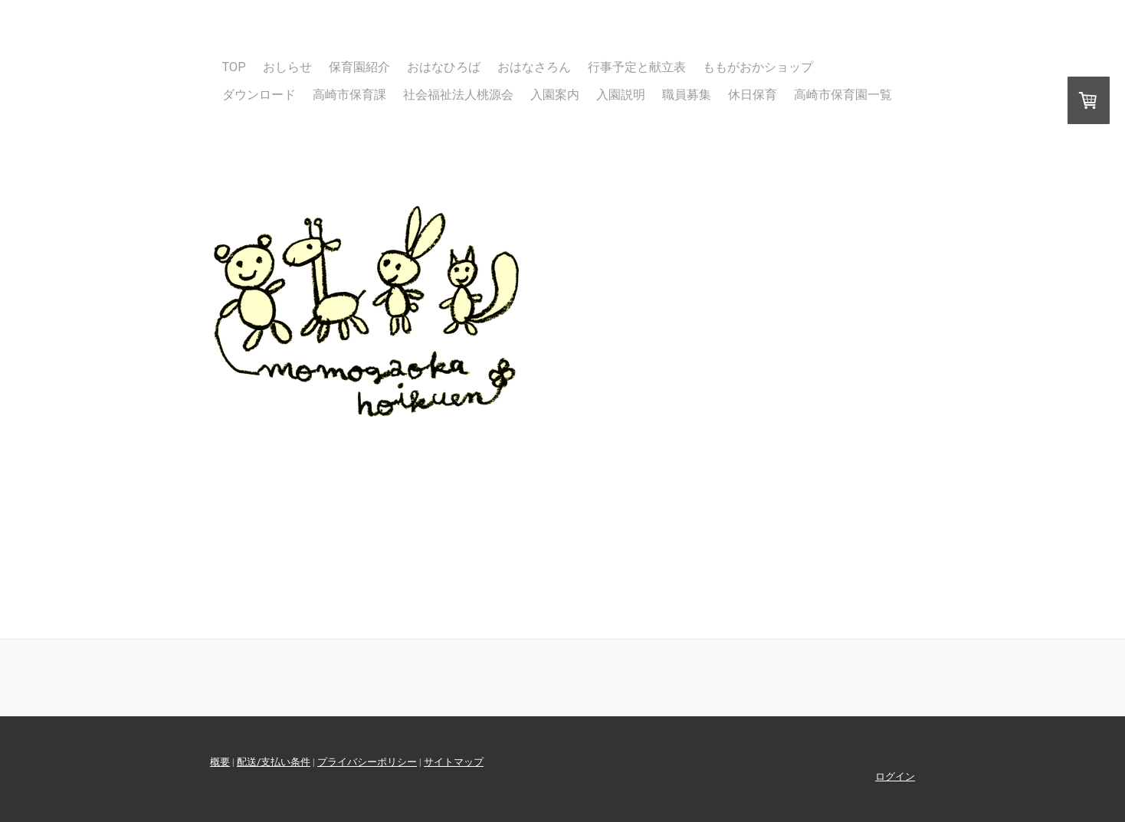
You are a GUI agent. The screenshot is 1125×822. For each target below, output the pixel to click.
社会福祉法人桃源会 (458, 94)
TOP (234, 67)
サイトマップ (454, 762)
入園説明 (620, 94)
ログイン (895, 776)
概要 (220, 762)
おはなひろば (444, 67)
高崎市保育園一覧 (843, 94)
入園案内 (554, 94)
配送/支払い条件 (273, 762)
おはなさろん (534, 67)
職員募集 (686, 94)
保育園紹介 (359, 67)
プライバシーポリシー (367, 762)
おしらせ (287, 67)
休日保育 (752, 94)
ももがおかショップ (758, 67)
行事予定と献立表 (637, 67)
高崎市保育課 (349, 94)
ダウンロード (259, 94)
